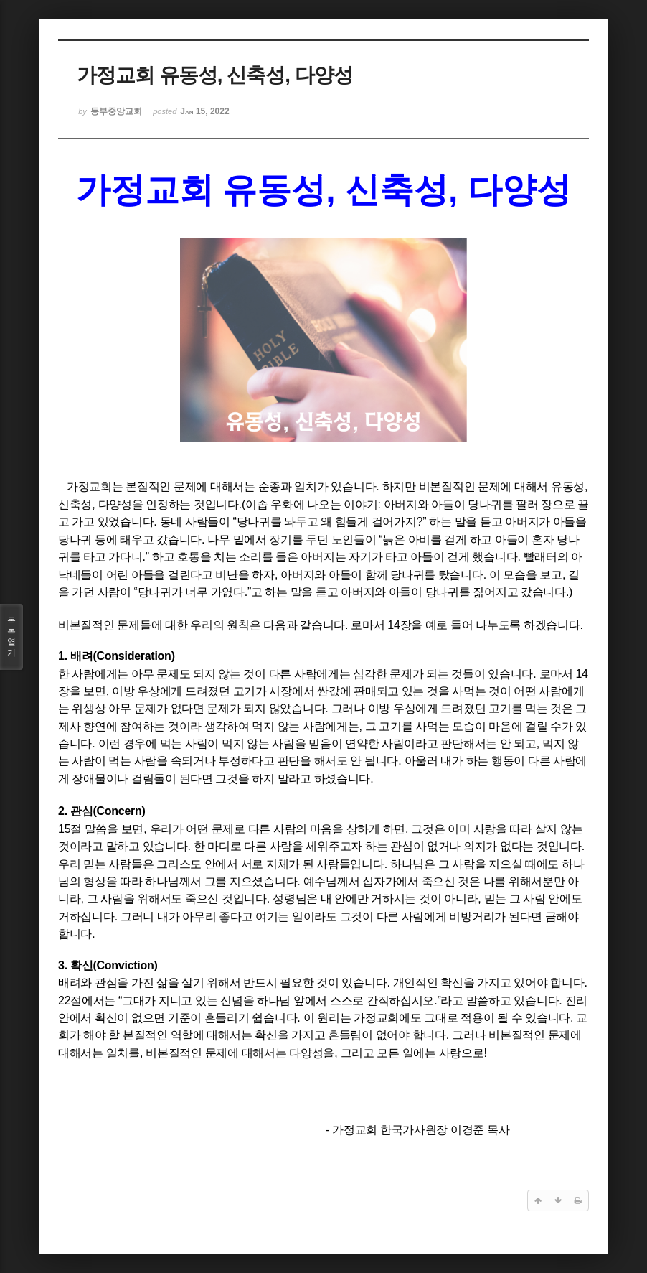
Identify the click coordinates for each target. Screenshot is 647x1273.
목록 (11, 636)
